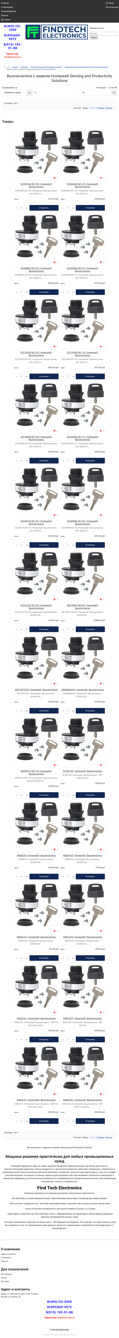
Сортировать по (9, 87)
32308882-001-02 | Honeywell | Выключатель (36, 269)
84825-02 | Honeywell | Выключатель (82, 1018)
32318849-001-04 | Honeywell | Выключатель (36, 438)
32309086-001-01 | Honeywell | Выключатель (82, 269)
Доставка (5, 19)
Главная (5, 3)
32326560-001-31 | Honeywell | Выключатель (82, 438)
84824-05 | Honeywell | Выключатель (82, 937)
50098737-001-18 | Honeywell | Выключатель (36, 772)
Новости (4, 1261)
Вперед (101, 108)
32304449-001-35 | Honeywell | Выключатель (82, 185)
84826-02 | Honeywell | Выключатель (82, 1100)
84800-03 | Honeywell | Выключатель (36, 855)
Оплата (4, 15)
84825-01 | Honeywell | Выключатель (36, 1018)
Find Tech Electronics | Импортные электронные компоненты (59, 1334)
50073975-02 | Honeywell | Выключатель (36, 689)
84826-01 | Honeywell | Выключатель (36, 1100)
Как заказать (6, 1274)
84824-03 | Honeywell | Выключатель (36, 937)
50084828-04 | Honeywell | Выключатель (82, 689)
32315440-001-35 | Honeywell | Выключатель (82, 354)
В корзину (43, 208)
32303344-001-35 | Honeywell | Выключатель (36, 185)
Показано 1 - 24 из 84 (106, 87)
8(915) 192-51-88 (13, 46)
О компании (7, 7)
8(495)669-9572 (12, 37)
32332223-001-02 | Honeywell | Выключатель (36, 607)
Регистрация (112, 7)
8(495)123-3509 (12, 28)
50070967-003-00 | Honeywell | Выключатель (82, 607)
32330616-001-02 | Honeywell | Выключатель (36, 522)
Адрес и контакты (8, 1254)
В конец (109, 108)
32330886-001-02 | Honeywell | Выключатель (82, 522)
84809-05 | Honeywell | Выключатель (82, 855)
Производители (8, 11)
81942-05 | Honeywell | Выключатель (82, 771)
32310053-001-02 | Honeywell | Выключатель (36, 354)
